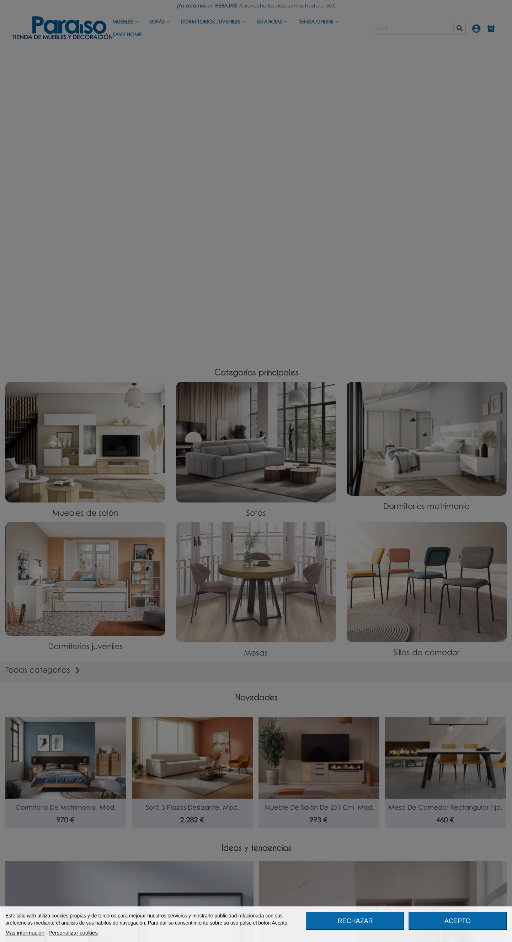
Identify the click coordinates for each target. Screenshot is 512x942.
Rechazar (355, 921)
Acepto (457, 921)
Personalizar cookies (73, 933)
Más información (24, 933)
